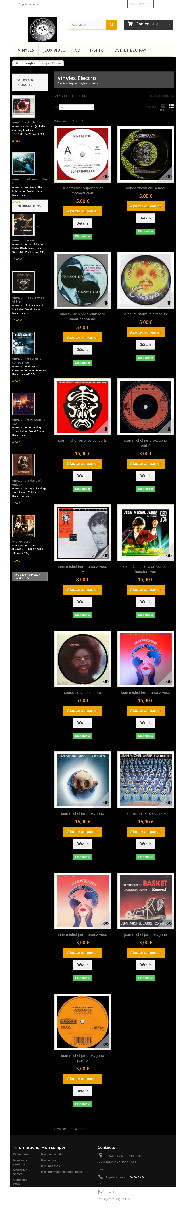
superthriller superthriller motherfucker (82, 190)
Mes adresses (50, 1166)
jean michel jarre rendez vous (145, 692)
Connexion (162, 3)
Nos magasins (29, 613)
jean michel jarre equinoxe (145, 813)
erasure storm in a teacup (145, 314)
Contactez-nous (140, 3)
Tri (56, 107)
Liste (171, 107)
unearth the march (25, 240)
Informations (29, 595)
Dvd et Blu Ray (130, 50)
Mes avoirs (48, 1160)
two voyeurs (21, 541)
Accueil (25, 606)
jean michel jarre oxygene (82, 813)
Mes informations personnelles (62, 1171)
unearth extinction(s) (27, 122)
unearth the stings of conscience (27, 360)
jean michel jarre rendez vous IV (82, 569)
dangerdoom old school (145, 188)
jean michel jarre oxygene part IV (82, 1058)
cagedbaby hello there (82, 692)
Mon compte (53, 1147)
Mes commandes (52, 1154)
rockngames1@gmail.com (115, 1198)
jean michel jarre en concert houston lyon (146, 569)
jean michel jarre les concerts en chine (82, 443)
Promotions (21, 1154)
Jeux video (54, 50)
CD (77, 50)
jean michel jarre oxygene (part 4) (145, 443)
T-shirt (97, 50)
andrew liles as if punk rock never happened (82, 316)
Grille (163, 107)
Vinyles (26, 50)
